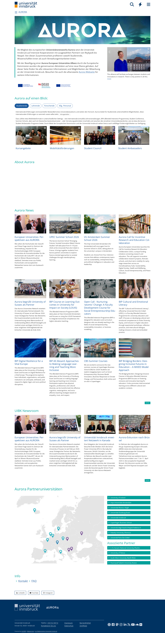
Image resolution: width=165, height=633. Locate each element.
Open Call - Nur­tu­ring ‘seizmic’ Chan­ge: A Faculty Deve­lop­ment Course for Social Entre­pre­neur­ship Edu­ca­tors (100, 307)
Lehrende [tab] (35, 105)
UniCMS (24, 631)
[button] (109, 66)
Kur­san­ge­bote (23, 148)
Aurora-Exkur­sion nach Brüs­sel (134, 439)
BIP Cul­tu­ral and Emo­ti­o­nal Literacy (133, 303)
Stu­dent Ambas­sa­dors (130, 148)
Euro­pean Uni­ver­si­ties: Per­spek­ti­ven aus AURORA (29, 238)
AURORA (23, 12)
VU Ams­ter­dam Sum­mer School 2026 (97, 238)
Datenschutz (68, 626)
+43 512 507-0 (52, 623)
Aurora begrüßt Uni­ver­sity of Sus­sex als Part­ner (30, 303)
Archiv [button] (148, 403)
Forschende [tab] (49, 105)
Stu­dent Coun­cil (92, 148)
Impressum (68, 623)
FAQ (34, 581)
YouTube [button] (33, 593)
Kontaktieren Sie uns (48, 626)
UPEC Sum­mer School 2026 (64, 237)
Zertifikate (83, 626)
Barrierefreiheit (85, 623)
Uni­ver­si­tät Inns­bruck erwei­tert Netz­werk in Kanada (99, 439)
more (128, 76)
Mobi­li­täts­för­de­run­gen (62, 148)
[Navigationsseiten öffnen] (16, 12)
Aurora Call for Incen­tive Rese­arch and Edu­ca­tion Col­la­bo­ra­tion (134, 240)
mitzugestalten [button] (64, 114)
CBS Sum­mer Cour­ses (95, 360)
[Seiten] (148, 4)
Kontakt (23, 581)
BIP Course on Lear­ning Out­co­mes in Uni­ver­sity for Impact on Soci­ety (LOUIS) (64, 304)
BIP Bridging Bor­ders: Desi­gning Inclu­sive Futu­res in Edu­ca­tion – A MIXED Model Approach (134, 365)
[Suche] (132, 4)
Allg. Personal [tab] (65, 105)
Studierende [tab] (21, 105)
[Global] (140, 5)
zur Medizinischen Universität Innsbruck (46, 631)
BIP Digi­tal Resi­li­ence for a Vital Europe (29, 362)
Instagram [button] (48, 593)
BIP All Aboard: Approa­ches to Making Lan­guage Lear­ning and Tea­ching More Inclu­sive (64, 365)
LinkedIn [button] (20, 593)
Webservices (30, 631)
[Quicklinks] (140, 4)
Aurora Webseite (87, 72)
